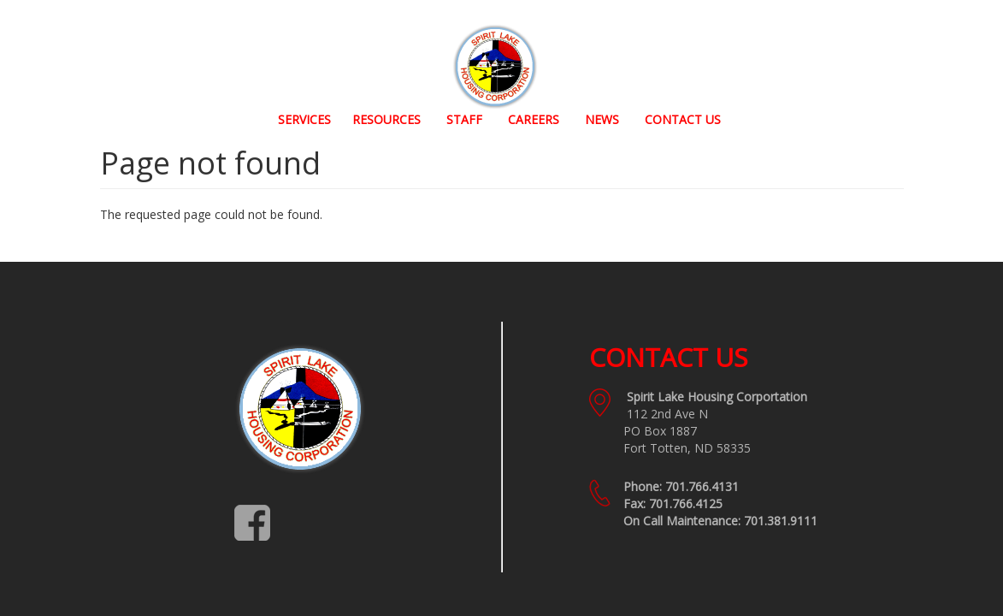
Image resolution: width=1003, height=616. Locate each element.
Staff (464, 119)
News (602, 119)
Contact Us (683, 119)
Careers (533, 119)
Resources (386, 119)
